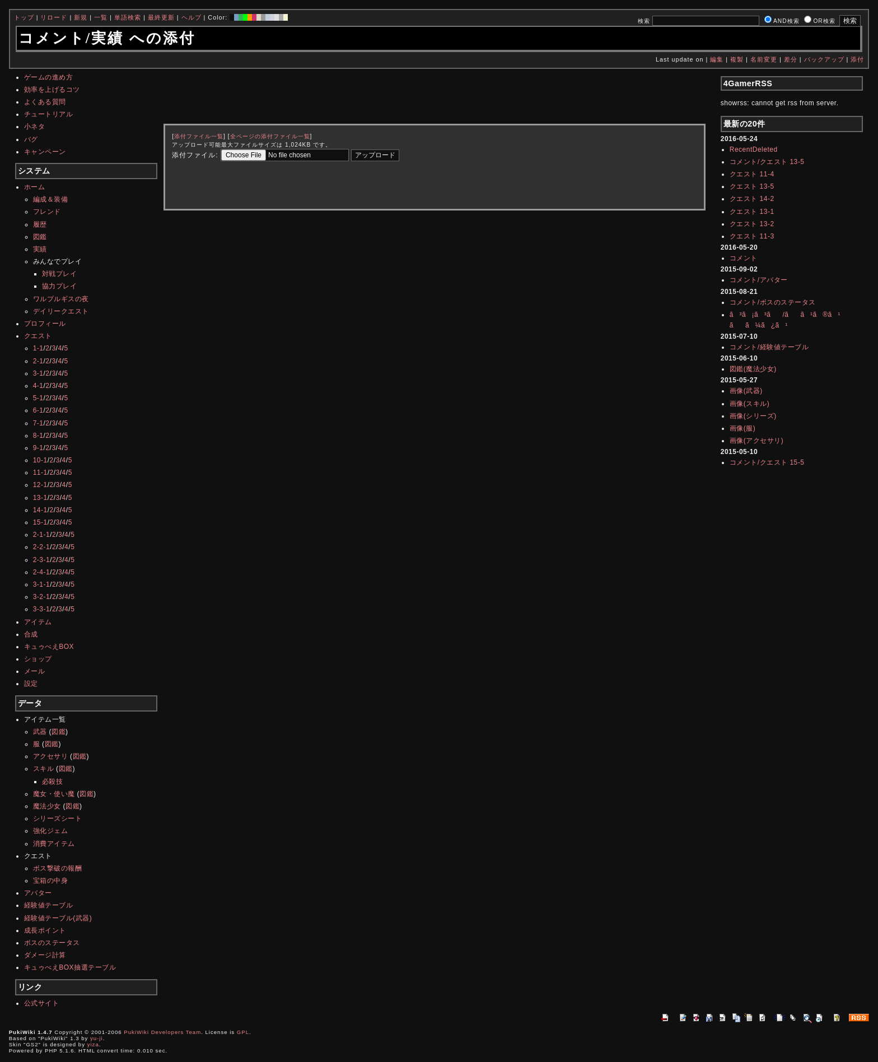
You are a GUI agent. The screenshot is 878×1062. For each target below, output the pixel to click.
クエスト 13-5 (752, 186)
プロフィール (45, 324)
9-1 (38, 448)
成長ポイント (45, 930)
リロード (53, 17)
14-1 (40, 510)
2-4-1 (41, 572)
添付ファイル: (195, 155)
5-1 (38, 398)
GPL (243, 1032)
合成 (31, 634)
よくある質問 (45, 102)
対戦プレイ (59, 274)
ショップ (38, 659)
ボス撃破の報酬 (57, 868)
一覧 (101, 17)
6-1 (38, 410)
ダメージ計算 (45, 955)
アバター (38, 893)
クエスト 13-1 (752, 212)
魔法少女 (47, 806)
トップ (24, 17)
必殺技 (52, 781)
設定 (31, 683)
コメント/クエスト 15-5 (767, 462)
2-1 (38, 361)
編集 (716, 59)
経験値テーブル (48, 905)
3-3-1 (41, 609)
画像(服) (743, 428)
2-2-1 (41, 547)
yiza (93, 1044)
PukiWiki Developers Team (162, 1032)
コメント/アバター (759, 280)
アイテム (38, 622)
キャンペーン (45, 152)
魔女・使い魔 (54, 794)
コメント (744, 258)
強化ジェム (50, 831)
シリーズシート (57, 818)
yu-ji (96, 1038)
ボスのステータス (52, 943)
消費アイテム (54, 844)
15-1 (40, 522)
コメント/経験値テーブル (769, 347)
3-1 (38, 373)
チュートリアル (48, 114)
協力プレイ (59, 286)
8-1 (38, 435)
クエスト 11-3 (752, 236)
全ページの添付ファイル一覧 (270, 136)
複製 (737, 59)
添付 (857, 59)
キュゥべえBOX (49, 647)
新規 (80, 17)
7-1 (38, 423)
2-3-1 (41, 560)
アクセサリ (50, 756)
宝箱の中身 (50, 881)
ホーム (34, 187)
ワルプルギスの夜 (61, 299)
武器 (40, 732)
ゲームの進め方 (48, 77)
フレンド (47, 212)
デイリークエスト (61, 311)
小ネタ (34, 126)
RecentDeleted (754, 149)
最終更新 (161, 17)
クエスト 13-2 (752, 224)
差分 (790, 59)
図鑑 (40, 237)
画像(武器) (746, 391)
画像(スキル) (750, 404)
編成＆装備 (50, 199)
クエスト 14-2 (752, 199)
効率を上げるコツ (52, 89)
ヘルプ (191, 17)
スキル (43, 769)
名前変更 (763, 59)
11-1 (40, 472)
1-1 (38, 348)
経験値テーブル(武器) (58, 918)
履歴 (40, 224)
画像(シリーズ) (753, 416)
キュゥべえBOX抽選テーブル (70, 967)
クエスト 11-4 (752, 174)
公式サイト (41, 1003)
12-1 (40, 485)
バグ (31, 139)
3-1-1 (41, 584)
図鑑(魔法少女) (753, 369)
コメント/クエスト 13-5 (767, 162)
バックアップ (824, 59)
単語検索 (127, 17)
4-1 (38, 386)
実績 (40, 249)
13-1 (40, 498)
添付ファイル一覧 (198, 136)
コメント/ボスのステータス (773, 302)
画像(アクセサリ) (757, 441)
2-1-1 (41, 535)
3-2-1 (41, 597)
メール (34, 671)
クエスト (38, 336)
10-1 (40, 460)
